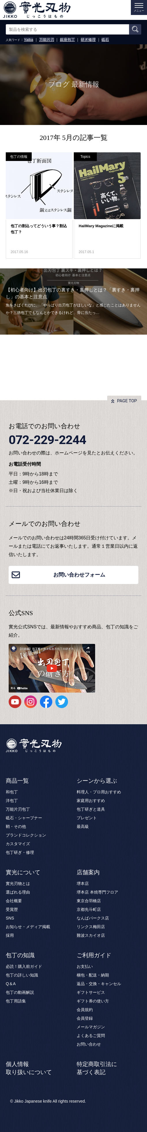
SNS (10, 918)
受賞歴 (12, 909)
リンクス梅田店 (91, 926)
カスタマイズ (18, 843)
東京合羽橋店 (89, 900)
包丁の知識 (20, 955)
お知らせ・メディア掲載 (28, 926)
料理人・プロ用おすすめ (99, 792)
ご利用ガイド (94, 955)
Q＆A (11, 983)
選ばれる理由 (18, 892)
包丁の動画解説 (20, 992)
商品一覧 (17, 781)
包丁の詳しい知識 (22, 975)
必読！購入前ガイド (24, 966)
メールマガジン (91, 1027)
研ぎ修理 (88, 39)
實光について (23, 872)
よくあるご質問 (91, 1035)
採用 (10, 935)
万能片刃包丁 (18, 809)
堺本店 (83, 883)
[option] (73, 301)
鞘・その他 (16, 826)
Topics (85, 157)
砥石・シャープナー (24, 818)
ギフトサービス (91, 992)
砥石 (105, 39)
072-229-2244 (47, 440)
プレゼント (87, 818)
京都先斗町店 (89, 909)
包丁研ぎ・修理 (20, 852)
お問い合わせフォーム (79, 575)
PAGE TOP (127, 400)
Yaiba (28, 39)
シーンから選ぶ (97, 781)
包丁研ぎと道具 (91, 809)
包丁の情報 (18, 157)
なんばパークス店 (93, 918)
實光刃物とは (18, 883)
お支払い (85, 966)
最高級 (83, 826)
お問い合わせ (89, 1044)
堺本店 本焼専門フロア (97, 892)
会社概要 (14, 900)
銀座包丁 (67, 39)
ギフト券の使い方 (93, 1001)
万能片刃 (46, 39)
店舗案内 (88, 872)
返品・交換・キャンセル (99, 983)
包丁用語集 (16, 1001)
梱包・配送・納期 (93, 975)
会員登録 (85, 1018)
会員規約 (85, 1009)
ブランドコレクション (26, 835)
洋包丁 (12, 800)
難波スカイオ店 (91, 935)
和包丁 (12, 792)
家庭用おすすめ (91, 800)
